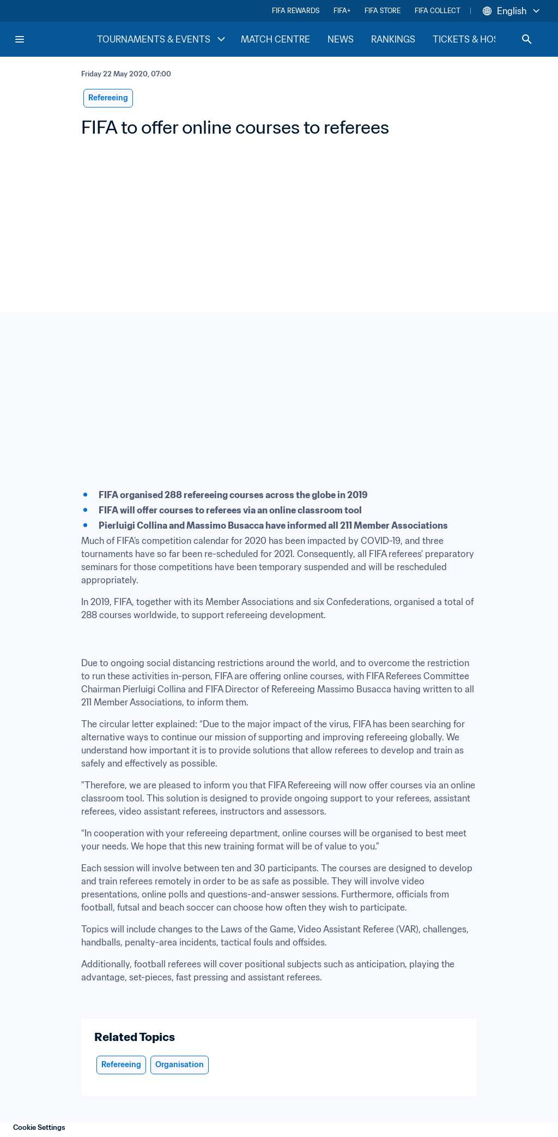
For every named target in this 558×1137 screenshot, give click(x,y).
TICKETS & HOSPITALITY (485, 39)
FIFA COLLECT (437, 11)
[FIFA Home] (55, 39)
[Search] (527, 39)
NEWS (340, 39)
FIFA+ (341, 11)
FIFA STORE (383, 11)
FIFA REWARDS (295, 11)
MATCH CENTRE (275, 39)
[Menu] (19, 39)
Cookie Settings (39, 1127)
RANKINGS (393, 39)
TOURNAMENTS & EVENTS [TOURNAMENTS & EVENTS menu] (162, 39)
